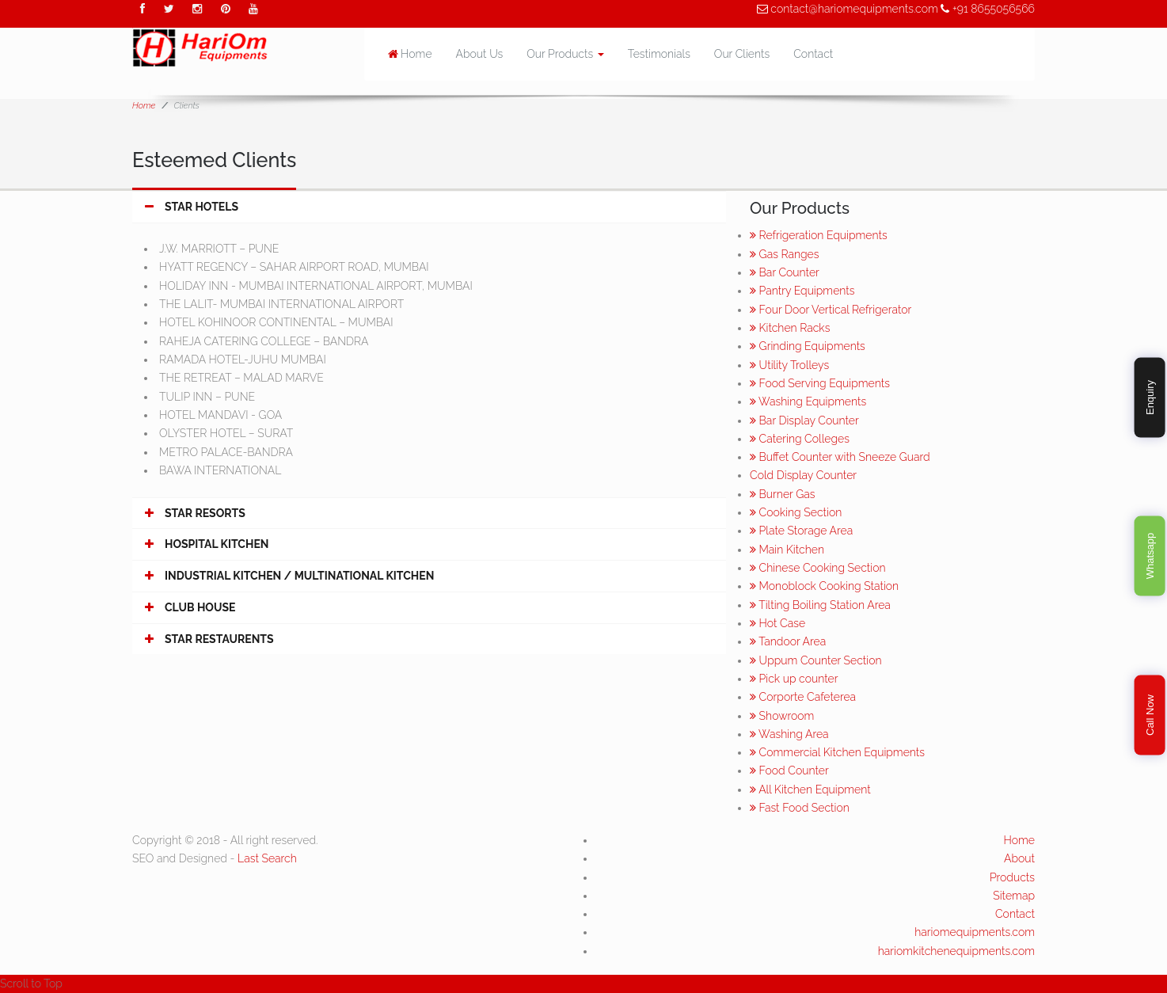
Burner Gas (782, 494)
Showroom (782, 716)
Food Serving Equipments (820, 383)
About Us (480, 54)
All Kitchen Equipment (810, 789)
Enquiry (1149, 397)
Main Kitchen (787, 549)
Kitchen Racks (790, 327)
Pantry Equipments (802, 290)
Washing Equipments (808, 401)
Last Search (267, 858)
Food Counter (789, 770)
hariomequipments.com (974, 932)
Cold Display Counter (803, 475)
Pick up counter (794, 678)
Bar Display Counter (804, 420)
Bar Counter (784, 272)
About (1019, 858)
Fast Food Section (800, 807)
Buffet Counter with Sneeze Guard (840, 457)
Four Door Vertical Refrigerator (830, 309)
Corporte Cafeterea (803, 697)
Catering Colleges (800, 438)
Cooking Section (796, 512)
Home (410, 54)
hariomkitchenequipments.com (956, 951)
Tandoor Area (788, 641)
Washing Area (789, 734)
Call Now (1149, 715)
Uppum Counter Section (816, 660)
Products (1012, 877)
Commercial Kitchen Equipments (837, 752)
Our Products (565, 54)
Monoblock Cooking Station (824, 586)
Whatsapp (1149, 556)
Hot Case (777, 623)
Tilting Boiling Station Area (820, 605)
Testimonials (659, 54)
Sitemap (1014, 895)
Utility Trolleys (789, 365)
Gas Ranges (784, 254)
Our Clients (742, 54)
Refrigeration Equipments (819, 235)
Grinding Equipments (807, 346)
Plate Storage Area (801, 530)
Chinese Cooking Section (818, 567)
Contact (813, 54)
